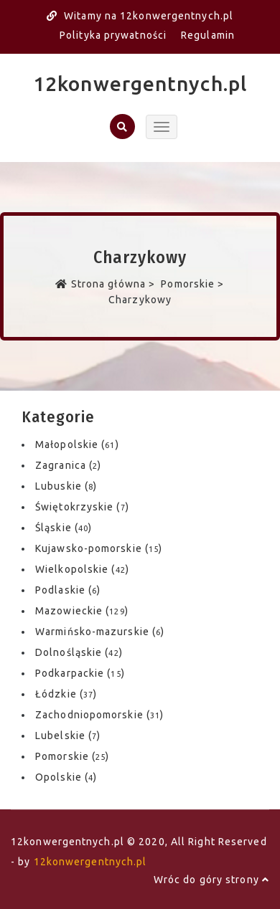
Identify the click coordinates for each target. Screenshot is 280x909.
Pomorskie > (191, 284)
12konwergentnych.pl (140, 83)
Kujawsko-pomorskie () (98, 548)
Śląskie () (63, 527)
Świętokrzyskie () (82, 507)
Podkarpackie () (80, 673)
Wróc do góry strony (211, 879)
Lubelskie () (68, 735)
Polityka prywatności (113, 35)
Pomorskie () (72, 756)
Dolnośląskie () (79, 652)
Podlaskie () (68, 590)
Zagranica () (68, 465)
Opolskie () (66, 777)
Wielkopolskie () (82, 569)
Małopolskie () (77, 444)
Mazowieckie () (82, 611)
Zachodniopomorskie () (99, 714)
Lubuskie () (66, 486)
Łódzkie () (66, 694)
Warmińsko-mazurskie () (99, 631)
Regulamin (208, 35)
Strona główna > (106, 284)
